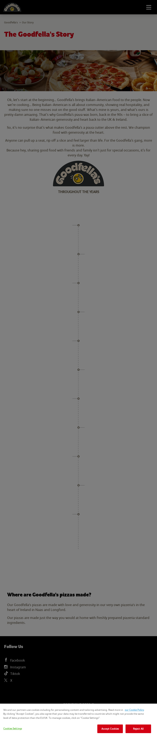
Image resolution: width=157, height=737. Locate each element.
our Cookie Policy (134, 709)
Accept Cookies (110, 728)
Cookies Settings (12, 728)
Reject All (138, 728)
